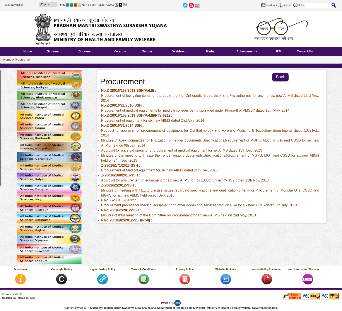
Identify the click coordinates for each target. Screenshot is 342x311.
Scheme (53, 51)
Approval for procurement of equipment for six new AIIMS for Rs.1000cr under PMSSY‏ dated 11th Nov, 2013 (185, 180)
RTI (278, 51)
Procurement (23, 59)
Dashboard (180, 51)
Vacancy (120, 51)
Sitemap (287, 5)
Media (210, 51)
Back (280, 77)
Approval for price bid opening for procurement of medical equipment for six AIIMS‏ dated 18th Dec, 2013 (181, 150)
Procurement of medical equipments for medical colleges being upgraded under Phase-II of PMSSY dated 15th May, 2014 (195, 110)
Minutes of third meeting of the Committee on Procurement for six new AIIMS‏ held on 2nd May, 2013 (178, 215)
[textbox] (318, 5)
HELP (300, 5)
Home (27, 51)
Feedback (271, 5)
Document (86, 51)
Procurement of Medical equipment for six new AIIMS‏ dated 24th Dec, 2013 (159, 170)
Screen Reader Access (101, 4)
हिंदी (125, 4)
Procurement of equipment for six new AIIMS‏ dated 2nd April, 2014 (152, 120)
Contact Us (305, 51)
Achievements (246, 51)
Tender (147, 51)
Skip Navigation (14, 4)
